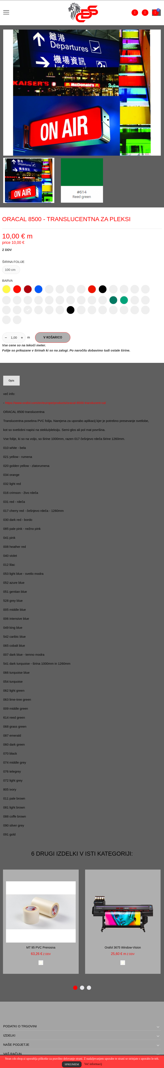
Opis (11, 380)
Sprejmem (72, 1064)
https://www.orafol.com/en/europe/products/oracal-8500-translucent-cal (55, 403)
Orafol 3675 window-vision (123, 947)
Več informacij (93, 1064)
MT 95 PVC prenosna (40, 947)
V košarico (52, 337)
